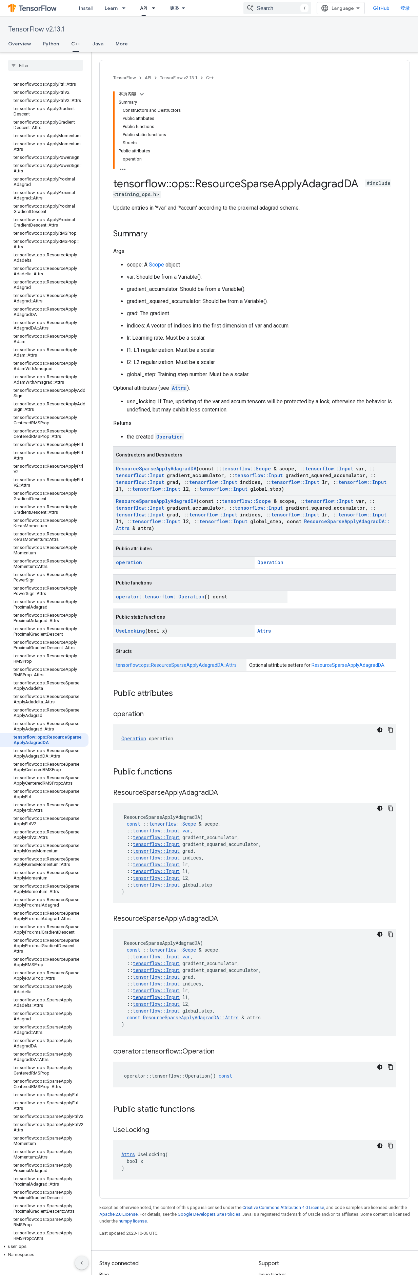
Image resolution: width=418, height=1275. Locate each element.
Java (98, 44)
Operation (169, 436)
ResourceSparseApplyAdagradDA (156, 468)
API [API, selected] (143, 8)
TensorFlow (124, 77)
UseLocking (130, 631)
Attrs (179, 388)
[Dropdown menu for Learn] (126, 8)
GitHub (381, 8)
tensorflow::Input (329, 468)
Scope (156, 264)
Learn (111, 8)
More (122, 44)
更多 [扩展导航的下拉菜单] (174, 8)
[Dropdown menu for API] (155, 8)
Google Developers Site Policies (209, 1214)
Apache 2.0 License (118, 1214)
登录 (405, 8)
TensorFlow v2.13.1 (36, 29)
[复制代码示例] (390, 729)
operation (129, 562)
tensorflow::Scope (246, 468)
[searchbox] (45, 65)
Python (51, 44)
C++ (210, 77)
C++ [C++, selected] (75, 44)
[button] (44, 1246)
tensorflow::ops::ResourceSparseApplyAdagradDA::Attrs (176, 665)
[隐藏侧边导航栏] (81, 1263)
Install (86, 8)
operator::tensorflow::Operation (160, 596)
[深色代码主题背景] (379, 729)
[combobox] (277, 8)
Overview (19, 44)
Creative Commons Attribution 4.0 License (283, 1207)
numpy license (133, 1221)
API (148, 77)
